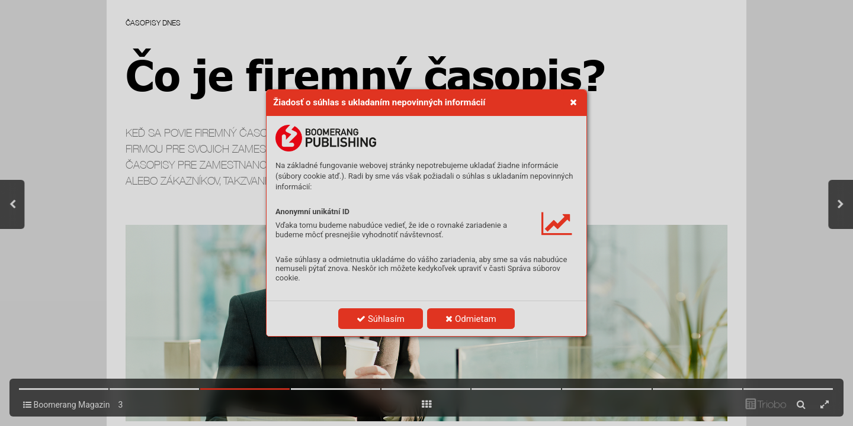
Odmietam (470, 319)
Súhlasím (381, 319)
